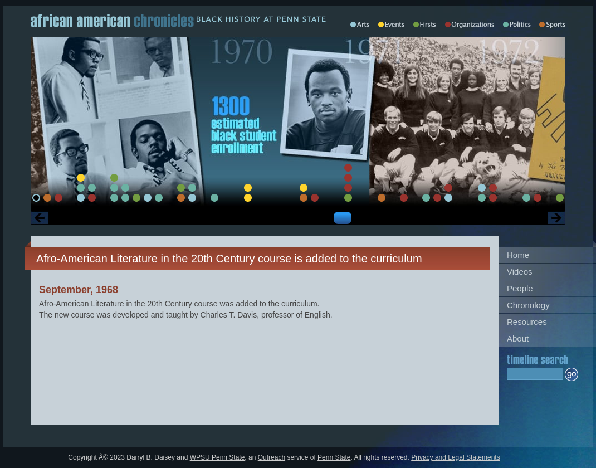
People (520, 288)
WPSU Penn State (217, 457)
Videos (520, 271)
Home (518, 255)
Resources (527, 321)
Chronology (528, 305)
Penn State (333, 457)
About (518, 338)
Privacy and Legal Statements (455, 457)
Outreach (271, 457)
